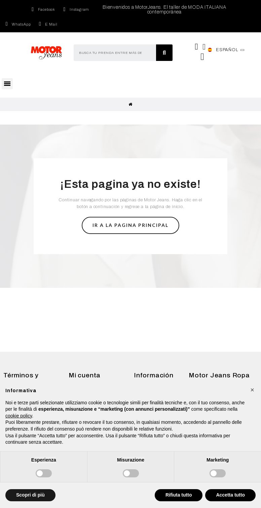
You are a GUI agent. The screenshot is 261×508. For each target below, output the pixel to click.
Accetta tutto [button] (230, 495)
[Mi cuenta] (204, 47)
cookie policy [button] (18, 415)
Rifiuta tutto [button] (178, 495)
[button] (130, 225)
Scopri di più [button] (30, 495)
